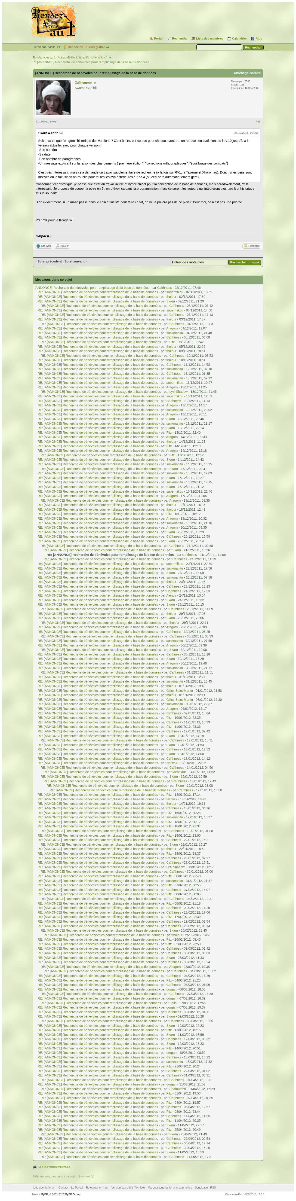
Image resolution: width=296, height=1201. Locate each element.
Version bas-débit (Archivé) (128, 1187)
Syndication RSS (205, 1187)
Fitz (172, 342)
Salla (173, 1003)
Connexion (75, 47)
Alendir (171, 595)
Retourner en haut (97, 1187)
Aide (259, 38)
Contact (63, 1187)
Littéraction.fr (99, 57)
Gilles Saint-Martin (179, 690)
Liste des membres (209, 38)
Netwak (171, 763)
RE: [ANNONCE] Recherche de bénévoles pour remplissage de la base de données (98, 292)
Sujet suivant (75, 261)
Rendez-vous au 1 (44, 57)
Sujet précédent (49, 261)
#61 (258, 121)
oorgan (171, 989)
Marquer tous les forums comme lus (170, 1187)
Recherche (179, 38)
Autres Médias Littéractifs (73, 57)
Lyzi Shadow (179, 391)
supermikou (174, 292)
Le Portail (77, 1187)
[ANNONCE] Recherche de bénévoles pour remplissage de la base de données (91, 288)
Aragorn (172, 328)
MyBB (44, 1194)
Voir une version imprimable (54, 1166)
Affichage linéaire (247, 73)
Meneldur (179, 772)
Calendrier (239, 38)
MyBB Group (72, 1194)
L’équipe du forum (44, 1187)
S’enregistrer (95, 47)
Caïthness (83, 83)
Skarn (170, 301)
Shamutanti (178, 1089)
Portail (158, 38)
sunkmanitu (174, 333)
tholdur (171, 297)
